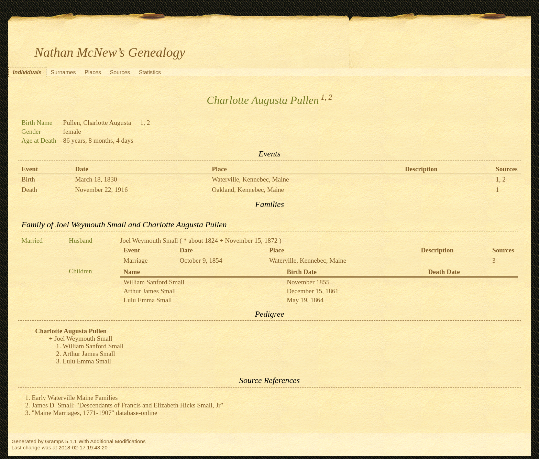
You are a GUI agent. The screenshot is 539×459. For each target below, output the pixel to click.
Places (93, 72)
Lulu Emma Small (147, 300)
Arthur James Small (149, 291)
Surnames (63, 72)
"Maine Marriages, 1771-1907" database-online (94, 412)
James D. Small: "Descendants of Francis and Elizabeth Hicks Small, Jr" (127, 405)
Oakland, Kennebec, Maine (248, 189)
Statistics (150, 72)
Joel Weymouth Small (149, 240)
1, (324, 97)
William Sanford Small (153, 282)
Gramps (54, 441)
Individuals (27, 72)
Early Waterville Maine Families (75, 397)
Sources (120, 72)
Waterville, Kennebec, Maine (250, 179)
